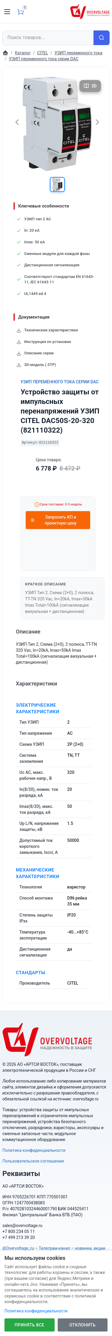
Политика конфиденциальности (33, 1150)
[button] (57, 184)
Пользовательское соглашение (33, 1161)
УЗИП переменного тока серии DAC (60, 381)
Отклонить (82, 1325)
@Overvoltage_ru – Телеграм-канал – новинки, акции (53, 1248)
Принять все (29, 1325)
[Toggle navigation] (7, 11)
